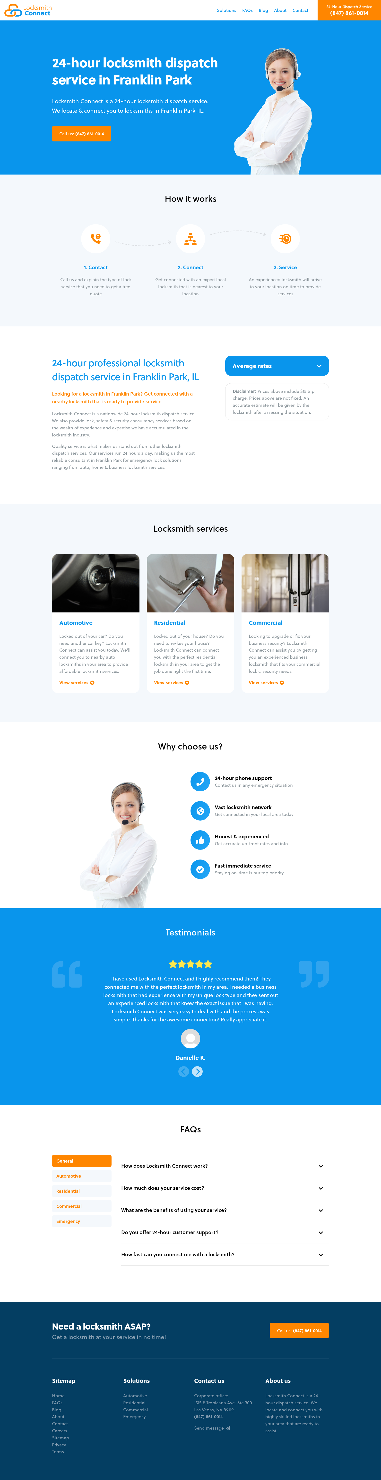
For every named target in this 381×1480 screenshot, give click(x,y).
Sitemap (60, 1437)
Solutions (226, 10)
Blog (263, 10)
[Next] (197, 1071)
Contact (300, 10)
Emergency (68, 1221)
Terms (58, 1451)
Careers (59, 1430)
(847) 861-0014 (349, 13)
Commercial (69, 1206)
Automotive (68, 1176)
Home (58, 1395)
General (64, 1160)
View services (77, 682)
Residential (68, 1191)
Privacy (59, 1444)
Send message (212, 1427)
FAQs (247, 10)
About (280, 10)
